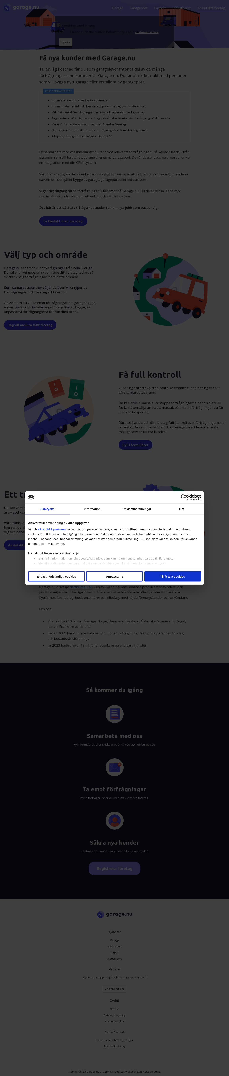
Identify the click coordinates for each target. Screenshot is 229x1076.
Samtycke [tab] (48, 509)
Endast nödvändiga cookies (56, 576)
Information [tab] (92, 509)
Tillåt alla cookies (172, 576)
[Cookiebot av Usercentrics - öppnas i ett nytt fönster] (183, 497)
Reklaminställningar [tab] (137, 509)
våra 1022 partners (52, 529)
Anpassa (114, 576)
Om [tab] (181, 509)
